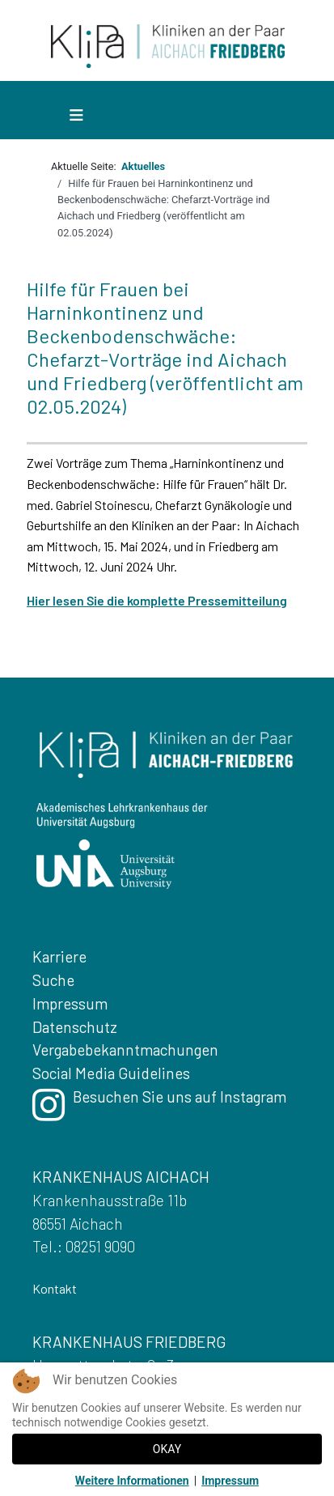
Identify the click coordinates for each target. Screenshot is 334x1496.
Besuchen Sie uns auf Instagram (159, 1109)
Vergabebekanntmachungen (125, 1049)
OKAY (167, 1449)
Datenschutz (74, 1027)
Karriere (59, 956)
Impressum (70, 1003)
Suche (53, 980)
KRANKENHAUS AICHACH (120, 1176)
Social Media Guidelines (111, 1073)
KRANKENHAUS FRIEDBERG (129, 1341)
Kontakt (54, 1288)
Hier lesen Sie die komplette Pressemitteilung (157, 600)
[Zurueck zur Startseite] (168, 45)
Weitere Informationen (132, 1480)
